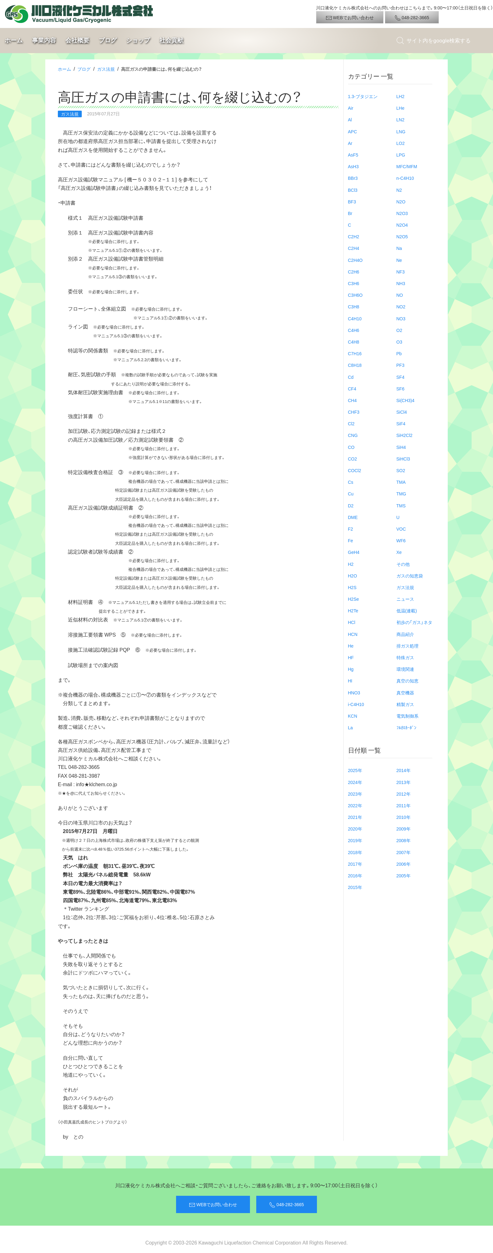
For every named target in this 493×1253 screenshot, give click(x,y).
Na (399, 248)
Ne (399, 260)
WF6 (401, 540)
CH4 (352, 400)
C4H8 (353, 342)
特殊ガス (405, 657)
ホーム (14, 40)
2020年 (355, 828)
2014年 (403, 770)
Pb (399, 353)
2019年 (355, 840)
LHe (400, 108)
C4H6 (353, 330)
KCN (352, 716)
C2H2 (353, 236)
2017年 (355, 864)
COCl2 (354, 470)
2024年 (355, 782)
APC (352, 131)
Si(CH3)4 (405, 400)
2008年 (403, 840)
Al (350, 119)
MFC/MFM (406, 166)
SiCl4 (401, 412)
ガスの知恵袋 (409, 575)
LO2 (400, 143)
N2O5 (402, 236)
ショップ (138, 40)
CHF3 (354, 412)
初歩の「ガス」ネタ (414, 622)
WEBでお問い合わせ (350, 17)
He (351, 646)
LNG (401, 131)
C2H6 (353, 271)
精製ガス (405, 704)
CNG (353, 435)
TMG (401, 493)
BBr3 (353, 178)
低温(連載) (406, 610)
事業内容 (44, 40)
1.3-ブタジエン (363, 96)
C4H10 (355, 318)
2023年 (355, 794)
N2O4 (402, 225)
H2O (352, 575)
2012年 (403, 794)
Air (350, 108)
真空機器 (405, 692)
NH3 (400, 283)
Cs (350, 482)
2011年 (403, 805)
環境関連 (405, 669)
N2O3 (402, 213)
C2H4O (355, 260)
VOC (401, 529)
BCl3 (352, 190)
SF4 (400, 377)
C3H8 (353, 306)
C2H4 (353, 248)
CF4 (352, 388)
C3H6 (353, 283)
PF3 (400, 365)
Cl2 (351, 423)
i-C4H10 (356, 704)
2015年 (355, 887)
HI (350, 680)
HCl (351, 622)
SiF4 (401, 423)
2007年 (403, 852)
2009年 (403, 828)
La (350, 727)
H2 (351, 564)
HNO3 (354, 692)
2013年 (403, 782)
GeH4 (354, 552)
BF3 (352, 201)
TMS (401, 505)
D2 (351, 505)
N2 (399, 190)
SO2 (400, 470)
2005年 (403, 875)
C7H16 (355, 353)
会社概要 (77, 40)
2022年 (355, 805)
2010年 (403, 817)
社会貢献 (171, 40)
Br (350, 213)
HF (351, 657)
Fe (350, 540)
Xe (399, 552)
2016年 (355, 875)
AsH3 (353, 166)
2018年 (355, 852)
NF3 (400, 271)
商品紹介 (405, 634)
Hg (351, 669)
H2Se (353, 599)
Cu (351, 493)
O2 (399, 330)
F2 (350, 529)
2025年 (355, 770)
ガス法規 (106, 69)
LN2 (400, 119)
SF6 (400, 388)
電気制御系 (407, 716)
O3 (399, 342)
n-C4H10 (405, 178)
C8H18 (355, 365)
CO (351, 447)
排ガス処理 (407, 646)
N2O (401, 201)
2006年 (403, 864)
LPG (400, 155)
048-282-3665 (412, 17)
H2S (352, 587)
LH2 (400, 96)
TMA (401, 482)
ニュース (405, 599)
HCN (352, 634)
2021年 (355, 817)
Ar (350, 143)
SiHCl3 (403, 458)
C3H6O (355, 295)
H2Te (353, 610)
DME (353, 517)
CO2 (352, 458)
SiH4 (401, 447)
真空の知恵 (407, 680)
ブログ (108, 40)
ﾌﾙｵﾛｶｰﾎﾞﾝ (406, 727)
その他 (403, 564)
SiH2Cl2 (404, 435)
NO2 (401, 306)
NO (399, 295)
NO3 (401, 318)
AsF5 (353, 155)
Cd (351, 377)
